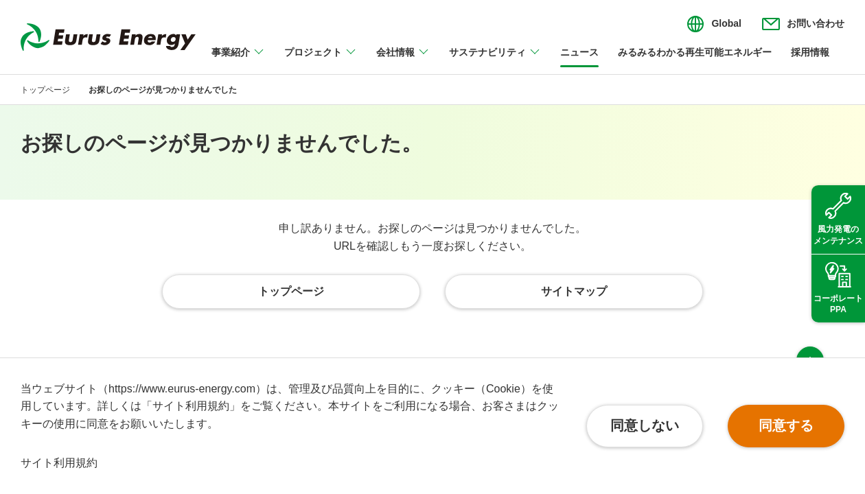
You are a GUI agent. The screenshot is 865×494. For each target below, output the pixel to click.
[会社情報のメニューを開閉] (403, 60)
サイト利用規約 (59, 463)
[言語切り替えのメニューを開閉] (714, 24)
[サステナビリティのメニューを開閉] (495, 60)
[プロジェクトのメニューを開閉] (320, 60)
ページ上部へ (810, 332)
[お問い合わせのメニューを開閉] (803, 24)
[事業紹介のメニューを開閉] (238, 60)
